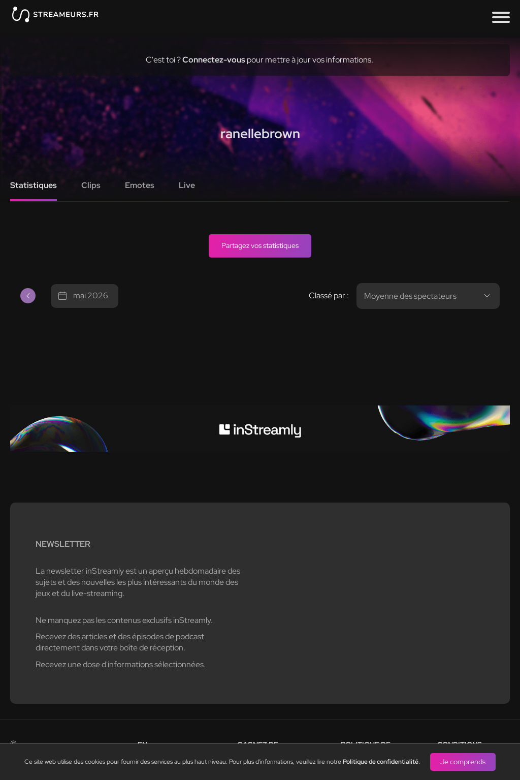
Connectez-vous (213, 59)
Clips (91, 185)
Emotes (139, 185)
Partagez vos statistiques (260, 245)
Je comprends (462, 761)
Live (187, 185)
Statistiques (33, 185)
